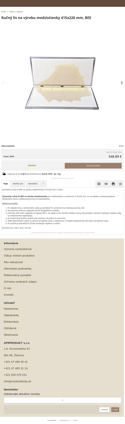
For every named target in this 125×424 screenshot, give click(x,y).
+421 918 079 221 (15, 374)
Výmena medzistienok (18, 249)
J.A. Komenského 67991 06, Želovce (17, 352)
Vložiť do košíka (93, 165)
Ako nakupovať (13, 262)
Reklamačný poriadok (17, 275)
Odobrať (104, 410)
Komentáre (32, 184)
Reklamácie (11, 321)
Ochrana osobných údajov (20, 281)
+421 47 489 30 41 (16, 361)
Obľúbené (10, 328)
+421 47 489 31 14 (16, 368)
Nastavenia (11, 308)
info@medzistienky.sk (17, 381)
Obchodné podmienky (17, 268)
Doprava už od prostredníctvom (34, 174)
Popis (6, 184)
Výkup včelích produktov (19, 255)
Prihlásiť (75, 420)
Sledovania (11, 334)
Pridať (115, 410)
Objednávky (11, 315)
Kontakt (8, 294)
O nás (7, 288)
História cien (18, 184)
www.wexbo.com (65, 420)
